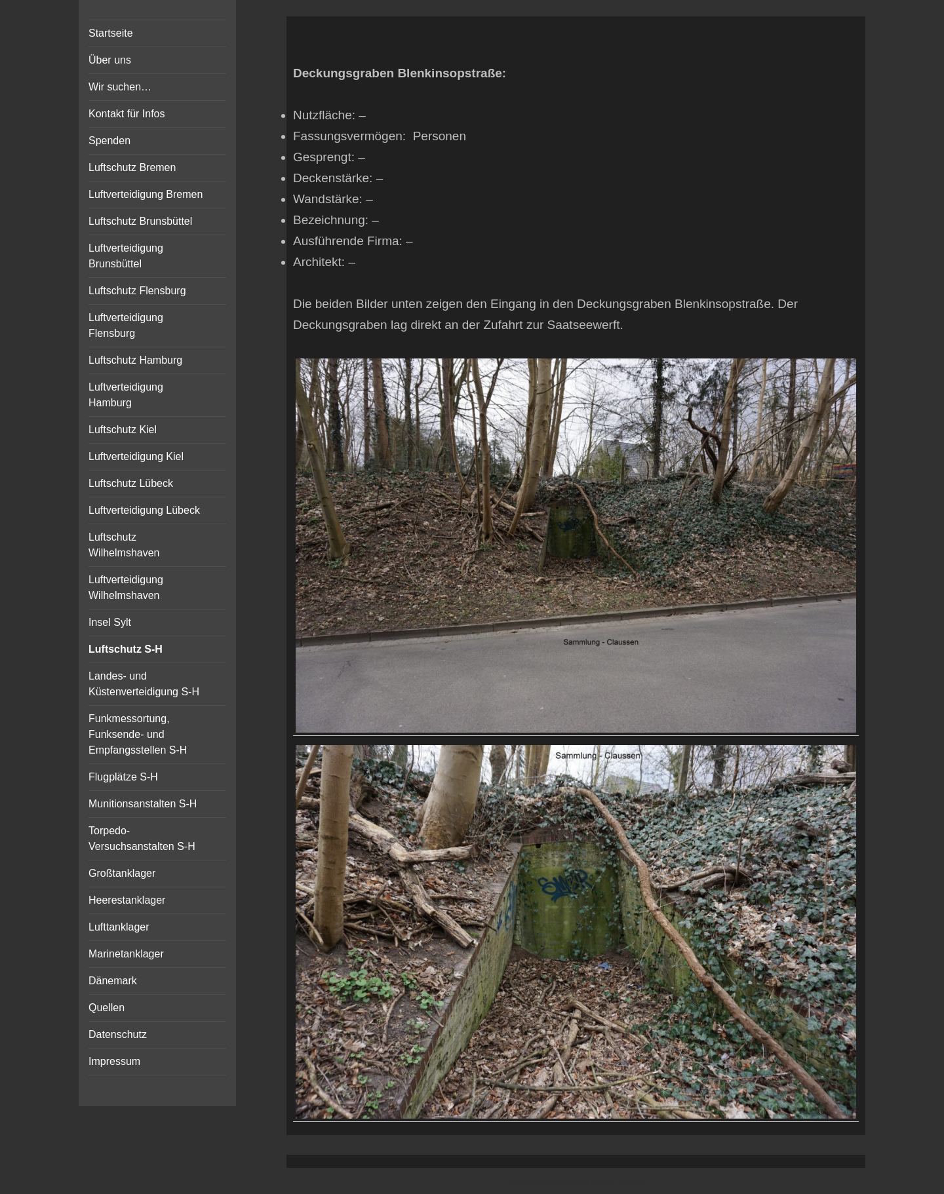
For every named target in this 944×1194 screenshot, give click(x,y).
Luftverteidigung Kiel (136, 456)
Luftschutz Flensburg (137, 290)
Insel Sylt (109, 622)
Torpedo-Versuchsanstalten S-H (141, 838)
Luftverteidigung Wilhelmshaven (125, 587)
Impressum (114, 1061)
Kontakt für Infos (126, 113)
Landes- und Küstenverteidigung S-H (143, 683)
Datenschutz (117, 1034)
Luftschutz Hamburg (135, 360)
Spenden (109, 140)
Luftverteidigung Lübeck (144, 510)
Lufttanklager (118, 927)
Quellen (106, 1007)
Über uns (109, 60)
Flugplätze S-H (123, 776)
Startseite (110, 33)
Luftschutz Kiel (122, 429)
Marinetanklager (126, 953)
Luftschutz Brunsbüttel (140, 221)
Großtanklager (121, 873)
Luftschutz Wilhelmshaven (123, 544)
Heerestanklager (126, 900)
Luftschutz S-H (125, 649)
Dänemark (112, 980)
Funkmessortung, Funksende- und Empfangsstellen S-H (137, 734)
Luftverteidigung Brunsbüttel (125, 255)
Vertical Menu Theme (601, 1181)
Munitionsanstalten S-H (142, 803)
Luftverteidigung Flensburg (125, 325)
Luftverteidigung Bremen (145, 194)
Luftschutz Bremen (132, 167)
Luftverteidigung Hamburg (125, 394)
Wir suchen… (119, 86)
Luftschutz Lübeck (130, 483)
